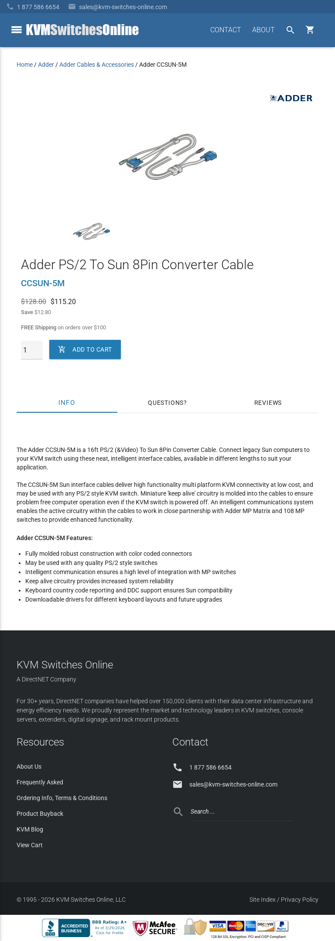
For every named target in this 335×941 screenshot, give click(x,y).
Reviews (268, 402)
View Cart (30, 845)
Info (66, 403)
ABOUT (263, 30)
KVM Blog (30, 829)
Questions (166, 402)
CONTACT (225, 30)
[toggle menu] (16, 29)
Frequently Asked (40, 782)
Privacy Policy (299, 899)
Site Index (263, 899)
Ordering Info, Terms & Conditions (62, 797)
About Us (29, 766)
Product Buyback (40, 813)
